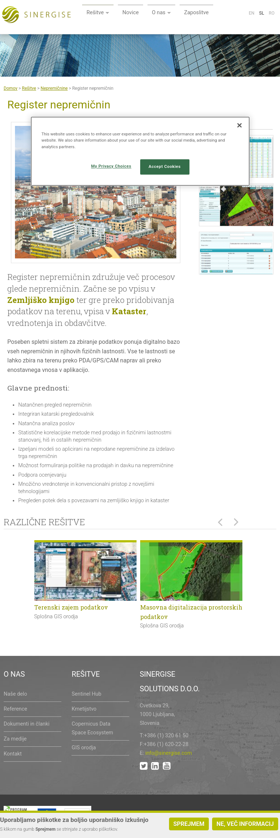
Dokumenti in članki (26, 724)
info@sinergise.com (168, 753)
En (251, 30)
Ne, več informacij (245, 823)
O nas (210, 13)
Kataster (129, 311)
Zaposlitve (250, 13)
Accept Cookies (165, 166)
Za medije (15, 739)
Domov (11, 88)
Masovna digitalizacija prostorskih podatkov (191, 611)
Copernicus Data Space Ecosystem (92, 728)
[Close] (239, 126)
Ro (272, 30)
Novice (181, 13)
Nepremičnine (54, 88)
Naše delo (15, 694)
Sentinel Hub (86, 694)
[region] (140, 151)
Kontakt (13, 754)
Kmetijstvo (84, 709)
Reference (15, 709)
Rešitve (144, 13)
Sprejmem (188, 823)
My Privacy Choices (111, 166)
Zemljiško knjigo (40, 300)
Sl (261, 30)
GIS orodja (84, 748)
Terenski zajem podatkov (71, 607)
